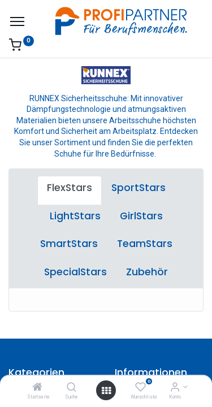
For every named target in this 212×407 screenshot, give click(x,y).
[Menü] (17, 21)
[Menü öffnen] (106, 390)
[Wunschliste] (140, 387)
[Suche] (71, 387)
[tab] (69, 190)
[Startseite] (37, 387)
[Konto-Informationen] (175, 387)
